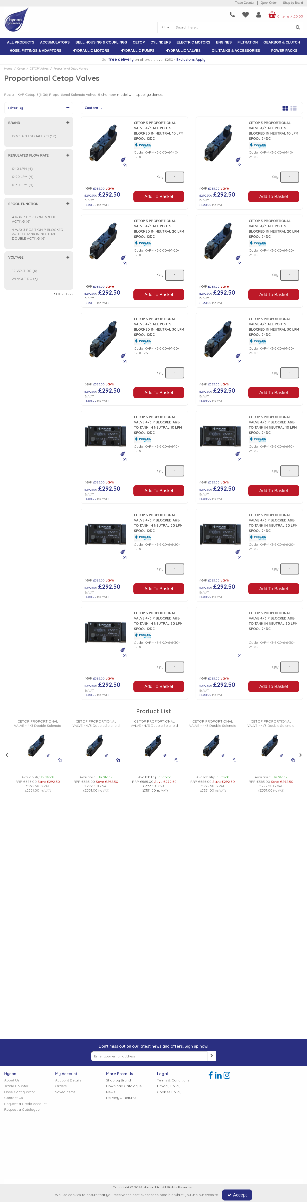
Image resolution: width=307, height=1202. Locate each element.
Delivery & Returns (121, 1098)
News (110, 1092)
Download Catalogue (124, 1086)
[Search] (233, 27)
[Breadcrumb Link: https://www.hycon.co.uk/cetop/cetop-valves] (39, 68)
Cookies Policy (169, 1092)
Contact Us (13, 1098)
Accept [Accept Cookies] (237, 1194)
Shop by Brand (293, 3)
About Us (11, 1080)
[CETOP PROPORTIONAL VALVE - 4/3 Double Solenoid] (37, 725)
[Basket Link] (285, 15)
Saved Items (65, 1092)
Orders (61, 1086)
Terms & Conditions (173, 1080)
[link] (210, 1075)
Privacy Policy (168, 1086)
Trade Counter (244, 3)
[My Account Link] (258, 15)
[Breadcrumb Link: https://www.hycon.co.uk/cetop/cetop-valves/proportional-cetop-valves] (70, 68)
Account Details (68, 1080)
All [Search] (163, 27)
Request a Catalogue (21, 1109)
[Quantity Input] (174, 177)
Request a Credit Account (25, 1104)
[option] (37, 756)
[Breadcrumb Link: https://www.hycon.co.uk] (8, 68)
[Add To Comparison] (124, 165)
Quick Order (269, 3)
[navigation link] (232, 15)
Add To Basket (158, 196)
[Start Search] (298, 27)
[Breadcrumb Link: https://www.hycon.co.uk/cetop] (21, 68)
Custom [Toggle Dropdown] (92, 108)
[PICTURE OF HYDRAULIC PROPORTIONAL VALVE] (37, 744)
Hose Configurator (19, 1092)
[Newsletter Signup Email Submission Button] (211, 1056)
